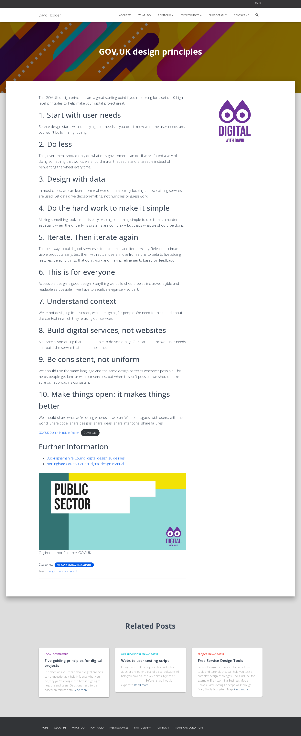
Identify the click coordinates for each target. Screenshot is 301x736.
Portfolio (165, 15)
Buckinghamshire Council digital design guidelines (86, 458)
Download (91, 433)
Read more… (82, 690)
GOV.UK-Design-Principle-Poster (59, 433)
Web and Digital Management (74, 565)
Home (45, 727)
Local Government (57, 654)
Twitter (259, 2)
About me (125, 15)
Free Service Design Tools (220, 660)
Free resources (191, 15)
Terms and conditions (189, 727)
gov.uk (74, 571)
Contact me (241, 15)
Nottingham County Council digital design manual (86, 463)
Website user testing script (145, 660)
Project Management (211, 654)
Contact (163, 727)
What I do (144, 15)
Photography (217, 15)
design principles (57, 571)
